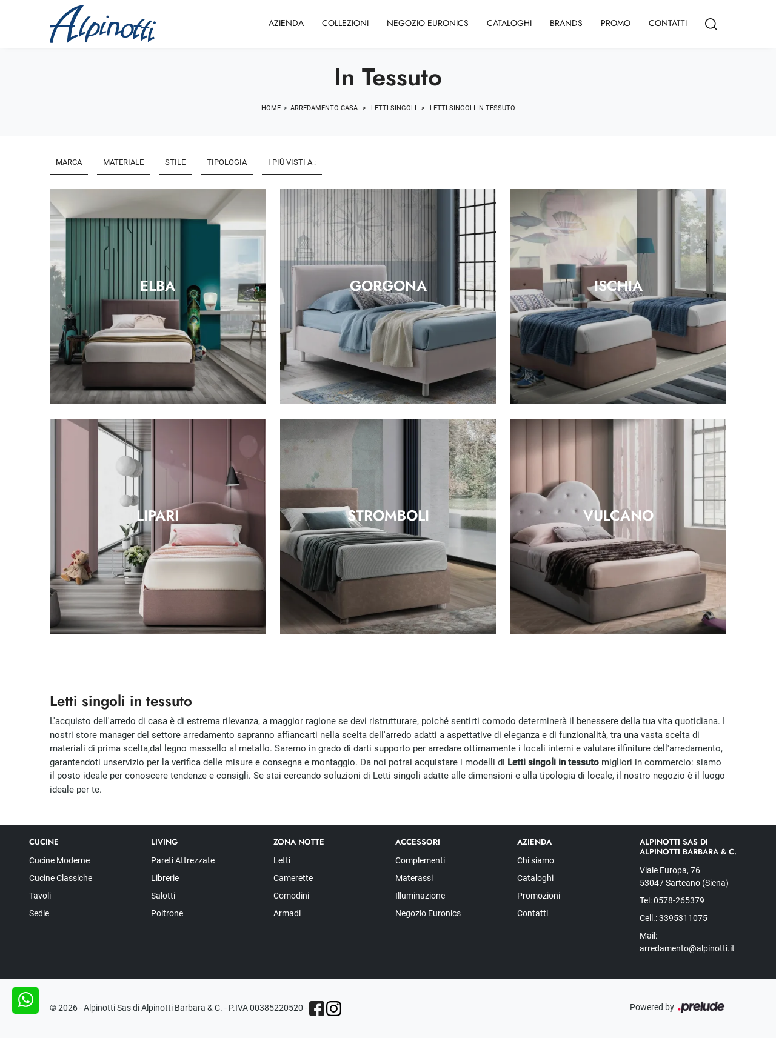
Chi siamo (535, 860)
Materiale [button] (123, 162)
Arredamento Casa (324, 108)
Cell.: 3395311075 (673, 918)
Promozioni (538, 895)
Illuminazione (420, 895)
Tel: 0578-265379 (672, 900)
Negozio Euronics (428, 23)
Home (271, 108)
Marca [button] (69, 162)
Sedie (39, 913)
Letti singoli (393, 108)
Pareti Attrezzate (183, 860)
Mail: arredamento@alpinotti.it (687, 942)
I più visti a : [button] (292, 162)
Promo (615, 23)
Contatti (668, 23)
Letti (281, 860)
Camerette (293, 878)
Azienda (286, 23)
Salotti (163, 895)
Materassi (414, 878)
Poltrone (167, 913)
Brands (566, 23)
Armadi (287, 913)
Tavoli (40, 895)
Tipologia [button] (227, 162)
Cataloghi (509, 23)
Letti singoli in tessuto (472, 108)
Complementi (420, 860)
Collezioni (345, 23)
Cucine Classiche (60, 878)
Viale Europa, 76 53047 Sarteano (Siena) (684, 876)
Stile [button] (175, 162)
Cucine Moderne (59, 860)
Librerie (165, 878)
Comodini (291, 895)
